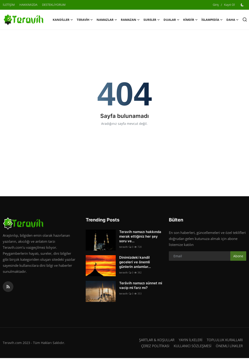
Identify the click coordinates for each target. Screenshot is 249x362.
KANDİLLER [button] (63, 20)
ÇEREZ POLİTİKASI (155, 346)
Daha (232, 20)
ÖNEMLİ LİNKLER (229, 346)
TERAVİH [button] (85, 20)
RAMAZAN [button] (130, 20)
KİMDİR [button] (190, 20)
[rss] (8, 286)
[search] (244, 19)
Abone (238, 256)
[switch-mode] (242, 4)
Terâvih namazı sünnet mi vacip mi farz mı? (140, 285)
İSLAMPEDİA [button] (212, 20)
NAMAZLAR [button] (107, 20)
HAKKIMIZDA (28, 5)
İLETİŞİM (9, 5)
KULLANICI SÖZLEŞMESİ (192, 346)
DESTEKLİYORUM (54, 5)
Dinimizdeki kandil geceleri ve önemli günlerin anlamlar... (135, 262)
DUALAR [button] (171, 20)
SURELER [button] (151, 20)
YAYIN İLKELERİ (190, 339)
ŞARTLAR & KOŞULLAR (156, 339)
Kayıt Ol (229, 5)
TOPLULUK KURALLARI (225, 339)
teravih (123, 246)
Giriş (216, 5)
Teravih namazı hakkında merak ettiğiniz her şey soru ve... (140, 236)
